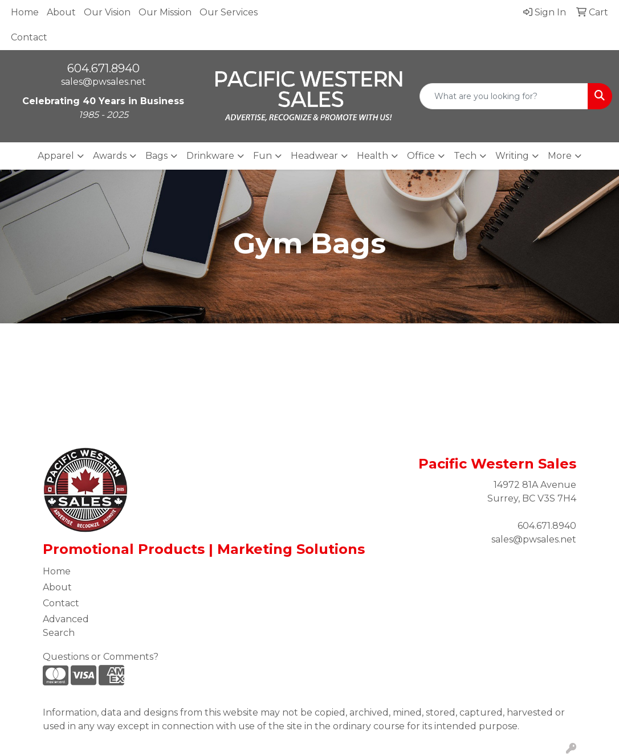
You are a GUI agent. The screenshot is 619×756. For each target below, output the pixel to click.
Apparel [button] (56, 155)
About (61, 12)
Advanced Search (66, 626)
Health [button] (372, 155)
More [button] (560, 155)
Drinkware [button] (210, 155)
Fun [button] (262, 155)
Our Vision (107, 12)
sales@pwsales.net (103, 81)
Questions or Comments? (100, 656)
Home (25, 12)
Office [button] (421, 155)
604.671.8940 (103, 68)
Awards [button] (110, 155)
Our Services (228, 12)
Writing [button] (512, 155)
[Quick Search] (504, 96)
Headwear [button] (314, 155)
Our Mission (165, 12)
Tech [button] (465, 155)
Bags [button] (156, 155)
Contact (29, 37)
